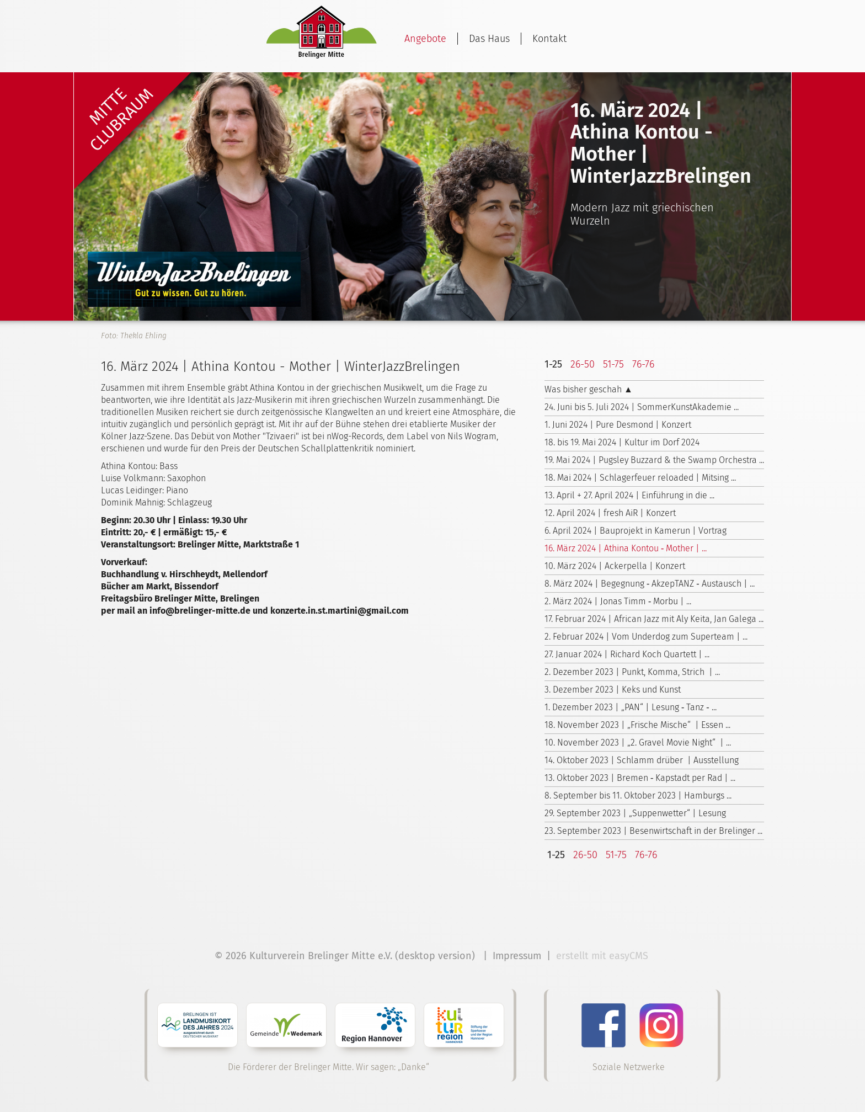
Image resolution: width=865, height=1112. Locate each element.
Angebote (425, 39)
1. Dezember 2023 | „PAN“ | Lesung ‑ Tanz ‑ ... (630, 707)
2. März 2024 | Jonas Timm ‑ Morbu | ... (617, 601)
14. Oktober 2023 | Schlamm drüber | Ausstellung (641, 760)
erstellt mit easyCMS (603, 956)
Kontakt (549, 39)
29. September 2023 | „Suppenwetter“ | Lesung (635, 813)
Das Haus (489, 39)
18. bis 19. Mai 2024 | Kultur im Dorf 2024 (622, 442)
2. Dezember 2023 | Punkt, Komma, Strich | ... (632, 672)
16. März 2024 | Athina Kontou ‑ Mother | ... (625, 548)
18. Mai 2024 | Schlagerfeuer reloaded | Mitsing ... (640, 477)
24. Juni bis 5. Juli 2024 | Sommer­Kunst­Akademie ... (641, 407)
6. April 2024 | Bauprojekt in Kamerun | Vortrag (635, 530)
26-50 (582, 364)
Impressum (517, 956)
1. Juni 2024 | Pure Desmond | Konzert (617, 424)
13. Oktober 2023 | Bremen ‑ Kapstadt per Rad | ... (639, 778)
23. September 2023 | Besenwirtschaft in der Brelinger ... (653, 831)
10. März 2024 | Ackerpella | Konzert (614, 566)
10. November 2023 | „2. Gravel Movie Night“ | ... (637, 742)
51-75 (613, 364)
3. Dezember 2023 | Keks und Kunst (612, 689)
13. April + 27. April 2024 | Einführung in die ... (629, 495)
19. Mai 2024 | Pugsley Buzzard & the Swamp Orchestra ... (654, 460)
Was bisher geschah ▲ (588, 389)
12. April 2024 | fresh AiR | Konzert (610, 513)
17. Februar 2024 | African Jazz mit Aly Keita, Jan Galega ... (653, 619)
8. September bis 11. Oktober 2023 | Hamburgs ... (637, 795)
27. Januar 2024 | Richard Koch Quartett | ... (626, 654)
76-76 (643, 364)
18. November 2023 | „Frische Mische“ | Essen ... (637, 725)
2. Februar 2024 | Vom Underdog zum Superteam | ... (645, 636)
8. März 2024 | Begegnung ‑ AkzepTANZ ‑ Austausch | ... (649, 583)
